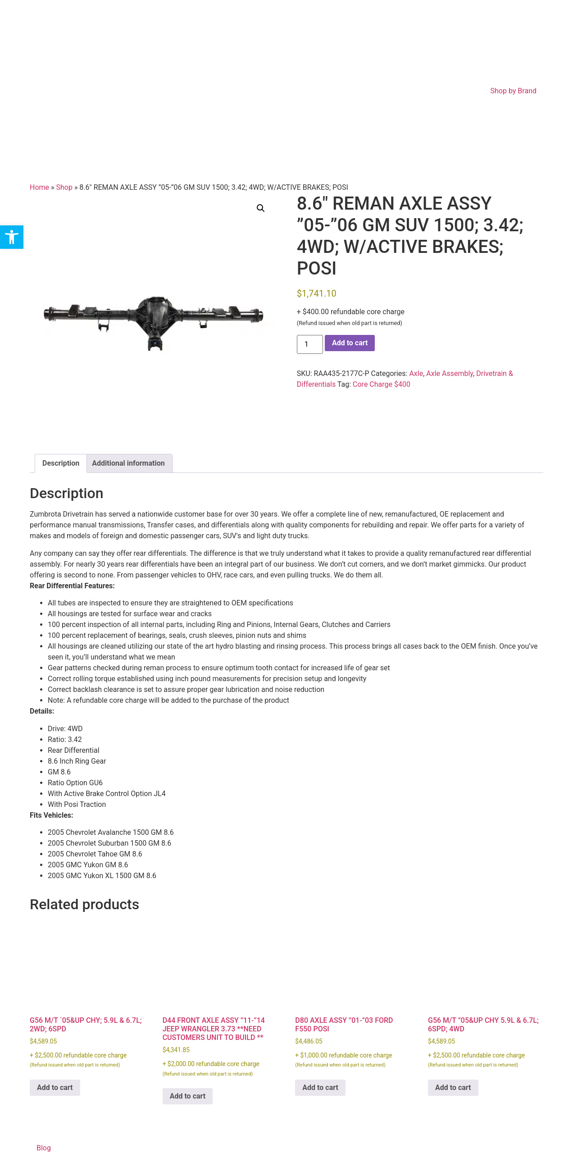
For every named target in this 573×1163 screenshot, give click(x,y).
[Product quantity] (310, 344)
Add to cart (350, 343)
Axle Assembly (449, 373)
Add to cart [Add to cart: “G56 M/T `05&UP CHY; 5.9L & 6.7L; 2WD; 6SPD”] (55, 1087)
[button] (261, 208)
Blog (43, 1148)
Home (39, 187)
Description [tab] (60, 463)
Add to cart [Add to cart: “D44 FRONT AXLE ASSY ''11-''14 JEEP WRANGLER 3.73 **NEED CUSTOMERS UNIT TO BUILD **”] (188, 1096)
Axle (416, 373)
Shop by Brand (514, 91)
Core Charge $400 (381, 384)
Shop (64, 187)
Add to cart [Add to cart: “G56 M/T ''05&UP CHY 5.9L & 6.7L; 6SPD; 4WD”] (453, 1087)
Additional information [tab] (128, 463)
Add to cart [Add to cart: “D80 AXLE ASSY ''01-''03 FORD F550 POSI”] (320, 1087)
